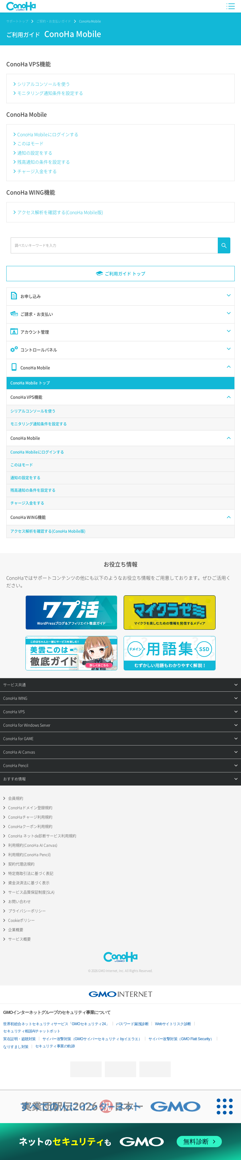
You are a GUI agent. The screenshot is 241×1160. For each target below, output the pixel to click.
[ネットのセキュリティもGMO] (120, 1141)
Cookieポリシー (21, 920)
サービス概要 (19, 939)
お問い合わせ (19, 901)
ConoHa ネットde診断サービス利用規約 (42, 836)
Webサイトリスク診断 (173, 1024)
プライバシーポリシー (27, 911)
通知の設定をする (34, 153)
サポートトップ (17, 21)
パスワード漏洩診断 (132, 1024)
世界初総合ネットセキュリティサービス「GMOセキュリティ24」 (56, 1024)
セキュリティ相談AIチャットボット (32, 1031)
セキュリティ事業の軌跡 (55, 1046)
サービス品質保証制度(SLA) (31, 892)
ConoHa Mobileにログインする (47, 134)
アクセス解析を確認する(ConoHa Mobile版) (60, 212)
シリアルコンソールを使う (43, 84)
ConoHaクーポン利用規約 (30, 826)
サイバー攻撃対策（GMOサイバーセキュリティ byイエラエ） (92, 1039)
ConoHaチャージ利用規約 (30, 817)
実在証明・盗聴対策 (19, 1039)
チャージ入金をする (37, 171)
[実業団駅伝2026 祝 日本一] (104, 1106)
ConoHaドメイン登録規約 (30, 808)
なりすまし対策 (16, 1047)
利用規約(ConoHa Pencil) (29, 854)
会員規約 (15, 798)
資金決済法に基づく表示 (29, 883)
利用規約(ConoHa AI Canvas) (32, 845)
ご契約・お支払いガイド (53, 21)
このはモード (30, 143)
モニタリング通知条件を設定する (50, 93)
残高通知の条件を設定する (43, 162)
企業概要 (15, 930)
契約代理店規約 (21, 864)
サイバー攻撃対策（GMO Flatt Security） (181, 1039)
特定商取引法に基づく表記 (30, 873)
